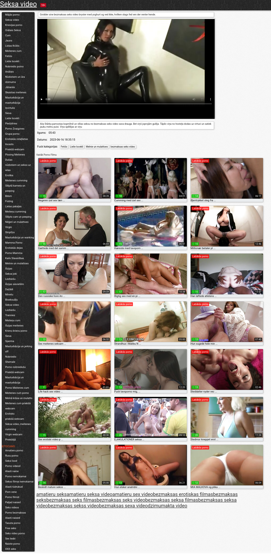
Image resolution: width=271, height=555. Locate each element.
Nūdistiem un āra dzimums (15, 79)
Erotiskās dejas (14, 247)
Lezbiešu (10, 279)
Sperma (9, 341)
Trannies (10, 315)
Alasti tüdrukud (14, 486)
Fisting (9, 201)
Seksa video (18, 4)
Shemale (10, 361)
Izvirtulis (10, 108)
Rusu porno (11, 455)
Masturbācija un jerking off (18, 349)
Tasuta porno (12, 523)
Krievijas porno (13, 25)
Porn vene (11, 492)
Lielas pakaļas (13, 206)
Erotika (9, 175)
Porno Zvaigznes (14, 128)
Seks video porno (15, 533)
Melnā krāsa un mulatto (18, 398)
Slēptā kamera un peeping (15, 188)
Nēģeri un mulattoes (17, 222)
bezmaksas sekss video (73, 506)
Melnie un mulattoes (17, 263)
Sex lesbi (10, 538)
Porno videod (12, 466)
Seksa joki (11, 273)
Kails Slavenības (14, 258)
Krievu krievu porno (16, 330)
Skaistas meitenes (15, 92)
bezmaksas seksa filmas (171, 500)
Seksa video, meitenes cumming (18, 427)
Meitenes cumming (16, 180)
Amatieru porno (14, 450)
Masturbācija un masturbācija (14, 100)
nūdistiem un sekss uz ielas (18, 167)
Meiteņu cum (12, 320)
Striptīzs (10, 232)
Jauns (8, 40)
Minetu (9, 294)
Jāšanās (10, 87)
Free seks (10, 528)
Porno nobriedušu (15, 367)
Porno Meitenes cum (17, 387)
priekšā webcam (14, 418)
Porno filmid (12, 497)
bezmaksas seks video (123, 146)
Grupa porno (12, 133)
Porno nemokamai (15, 476)
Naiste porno (12, 543)
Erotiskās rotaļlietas (16, 139)
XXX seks (10, 549)
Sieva (8, 113)
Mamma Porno (13, 242)
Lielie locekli (12, 61)
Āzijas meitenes (14, 325)
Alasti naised (12, 517)
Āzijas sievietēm (14, 284)
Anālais (9, 71)
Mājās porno (12, 14)
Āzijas (8, 268)
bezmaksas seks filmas (71, 500)
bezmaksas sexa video (123, 506)
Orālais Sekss (13, 30)
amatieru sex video (132, 494)
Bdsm (8, 196)
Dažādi (9, 289)
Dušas (8, 159)
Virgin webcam (13, 434)
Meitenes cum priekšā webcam (18, 406)
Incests (9, 144)
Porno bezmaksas (15, 512)
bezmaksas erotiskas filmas (183, 494)
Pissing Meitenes (15, 154)
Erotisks (10, 413)
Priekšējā (10, 439)
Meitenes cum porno (17, 393)
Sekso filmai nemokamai (19, 481)
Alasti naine (12, 471)
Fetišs (8, 56)
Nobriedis (10, 356)
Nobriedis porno (14, 66)
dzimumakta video (167, 506)
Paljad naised (13, 502)
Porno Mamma (13, 253)
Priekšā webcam (14, 149)
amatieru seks (51, 494)
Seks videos (12, 507)
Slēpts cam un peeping (18, 216)
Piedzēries (11, 123)
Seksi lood (11, 460)
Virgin (8, 227)
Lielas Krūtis (12, 45)
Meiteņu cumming (15, 211)
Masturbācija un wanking (19, 237)
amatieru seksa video (90, 494)
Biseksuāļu (11, 299)
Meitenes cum (13, 51)
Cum (8, 35)
